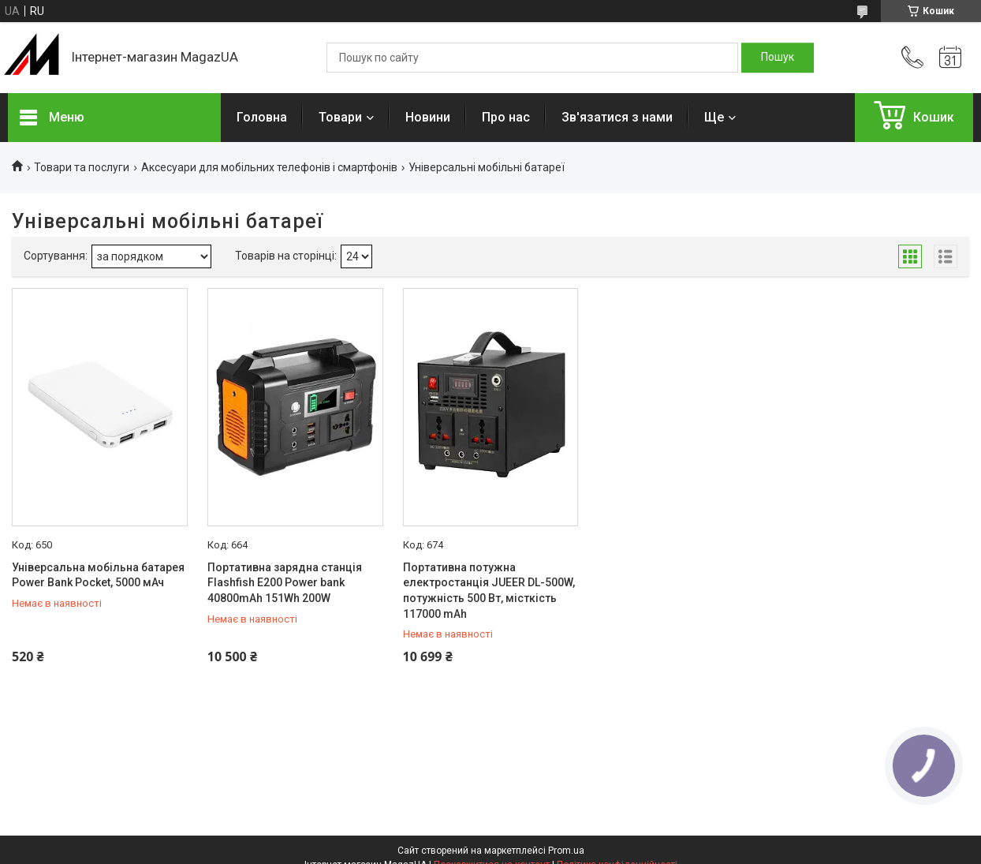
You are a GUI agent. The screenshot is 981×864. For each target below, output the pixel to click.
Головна (262, 117)
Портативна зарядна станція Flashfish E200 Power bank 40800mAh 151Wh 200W (284, 582)
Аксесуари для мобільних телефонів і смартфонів (269, 167)
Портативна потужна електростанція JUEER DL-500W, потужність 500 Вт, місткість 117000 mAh (489, 590)
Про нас (506, 117)
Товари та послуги (81, 167)
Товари (340, 117)
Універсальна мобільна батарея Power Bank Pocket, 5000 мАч (98, 575)
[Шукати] (777, 58)
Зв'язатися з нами (617, 117)
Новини (427, 117)
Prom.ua (566, 850)
